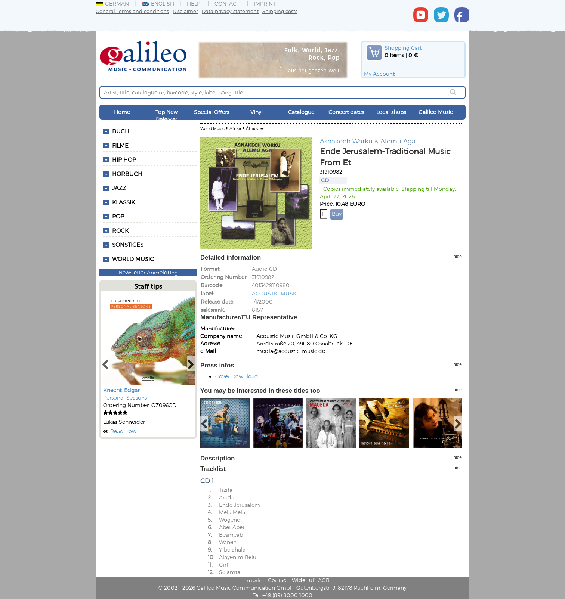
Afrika (235, 128)
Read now (123, 431)
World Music (133, 258)
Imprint (265, 3)
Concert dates (346, 112)
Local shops (391, 112)
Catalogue (301, 112)
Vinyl (256, 112)
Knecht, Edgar (121, 390)
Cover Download (236, 376)
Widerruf (303, 580)
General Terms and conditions (132, 11)
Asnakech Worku (346, 141)
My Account (379, 74)
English (158, 3)
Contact (227, 3)
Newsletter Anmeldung (148, 272)
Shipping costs (279, 11)
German (112, 3)
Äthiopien (255, 128)
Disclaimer (185, 11)
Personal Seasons (125, 397)
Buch (120, 131)
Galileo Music (436, 112)
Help (193, 3)
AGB (324, 580)
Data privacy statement (230, 11)
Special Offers (211, 112)
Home (122, 112)
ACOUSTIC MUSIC (275, 293)
